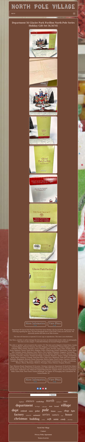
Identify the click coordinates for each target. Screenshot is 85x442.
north (50, 401)
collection (44, 406)
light (73, 411)
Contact (43, 431)
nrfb (49, 419)
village (66, 405)
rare (66, 401)
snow (31, 411)
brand (56, 406)
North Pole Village (43, 428)
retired (24, 411)
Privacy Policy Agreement (43, 434)
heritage (37, 406)
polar (37, 411)
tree (62, 415)
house (68, 414)
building (34, 418)
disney (70, 419)
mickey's (58, 402)
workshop (40, 402)
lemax (53, 411)
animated (36, 415)
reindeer (60, 411)
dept (15, 410)
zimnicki (28, 415)
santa (55, 419)
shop (66, 410)
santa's (55, 414)
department (24, 405)
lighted (21, 402)
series (46, 414)
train (50, 406)
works (43, 419)
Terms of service (43, 438)
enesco (30, 401)
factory (19, 414)
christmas (20, 418)
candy (63, 419)
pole (45, 410)
